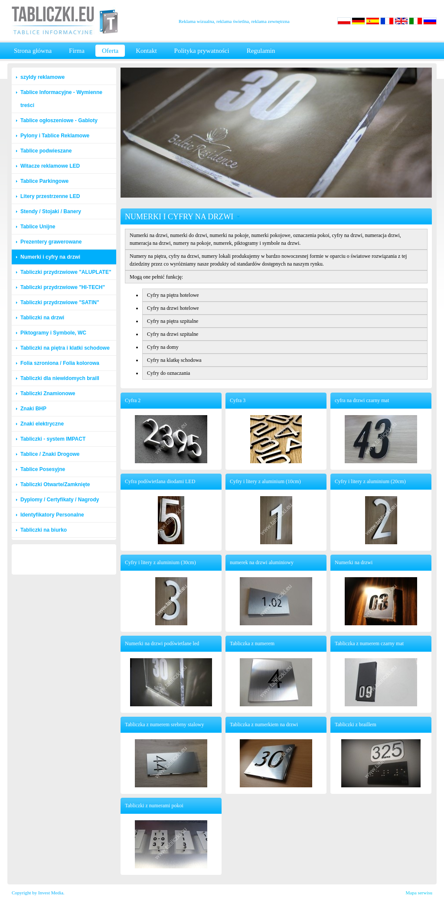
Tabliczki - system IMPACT (52, 439)
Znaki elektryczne (42, 424)
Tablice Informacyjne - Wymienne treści (61, 98)
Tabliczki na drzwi (42, 318)
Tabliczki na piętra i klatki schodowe (65, 348)
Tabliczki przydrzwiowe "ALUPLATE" (65, 272)
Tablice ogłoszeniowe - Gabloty (59, 120)
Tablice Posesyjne (42, 469)
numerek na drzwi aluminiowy (262, 562)
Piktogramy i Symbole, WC (53, 333)
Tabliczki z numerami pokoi (154, 806)
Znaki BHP (33, 409)
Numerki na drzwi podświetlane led (162, 643)
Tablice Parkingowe (44, 181)
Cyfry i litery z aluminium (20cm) (370, 481)
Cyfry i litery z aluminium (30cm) (160, 562)
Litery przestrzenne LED (50, 196)
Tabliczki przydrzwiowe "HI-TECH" (62, 287)
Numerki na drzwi (353, 562)
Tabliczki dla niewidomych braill (59, 378)
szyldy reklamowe (42, 77)
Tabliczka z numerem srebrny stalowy (164, 724)
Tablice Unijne (37, 227)
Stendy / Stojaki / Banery (50, 211)
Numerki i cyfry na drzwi (50, 257)
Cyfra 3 (237, 400)
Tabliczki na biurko (43, 530)
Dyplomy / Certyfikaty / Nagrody (59, 500)
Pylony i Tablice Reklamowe (54, 136)
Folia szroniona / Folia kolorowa (59, 363)
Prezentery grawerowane (51, 242)
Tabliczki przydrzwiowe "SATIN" (59, 302)
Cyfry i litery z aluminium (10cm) (265, 481)
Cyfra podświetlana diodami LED (160, 481)
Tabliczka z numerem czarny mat (369, 643)
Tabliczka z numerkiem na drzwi (264, 724)
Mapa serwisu (419, 892)
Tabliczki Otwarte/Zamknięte (55, 484)
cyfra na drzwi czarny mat (362, 400)
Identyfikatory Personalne (52, 515)
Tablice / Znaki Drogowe (49, 454)
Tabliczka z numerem (252, 643)
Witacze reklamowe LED (50, 166)
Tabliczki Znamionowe (47, 393)
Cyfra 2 (132, 400)
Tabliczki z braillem (355, 724)
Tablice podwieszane (46, 151)
